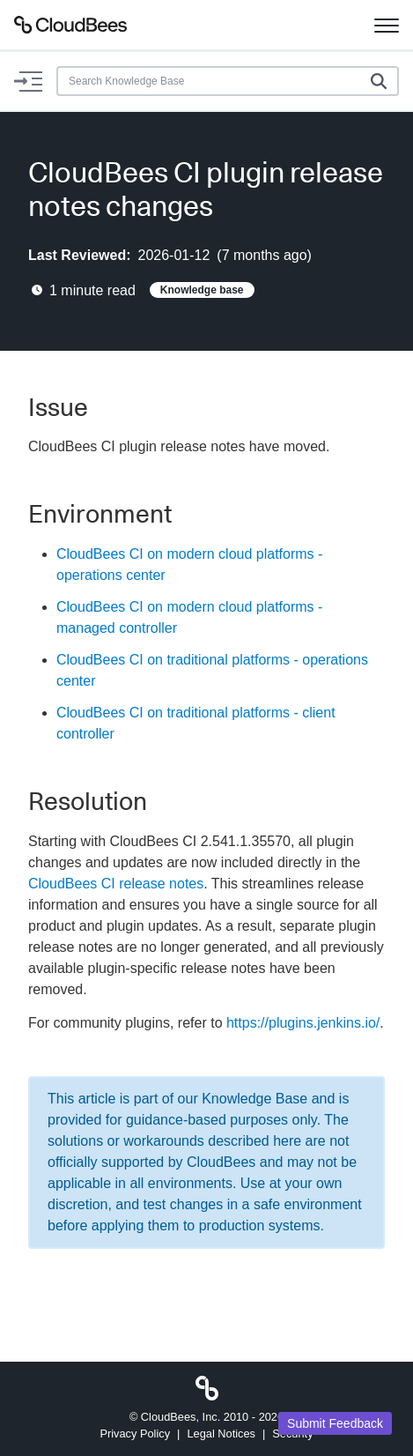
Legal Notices (221, 1433)
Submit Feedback (335, 1423)
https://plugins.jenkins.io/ (303, 1022)
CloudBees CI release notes (115, 883)
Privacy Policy (135, 1433)
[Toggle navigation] (386, 25)
